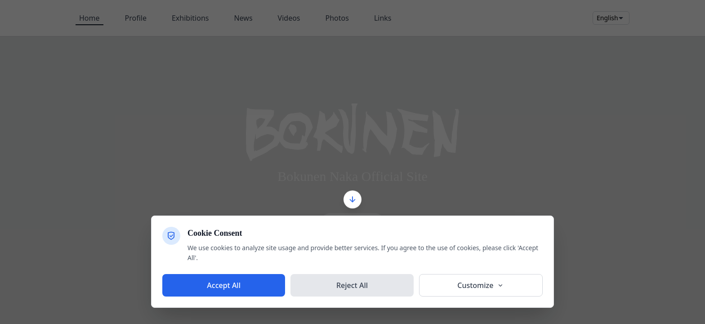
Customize (480, 285)
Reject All (352, 285)
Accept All (224, 285)
